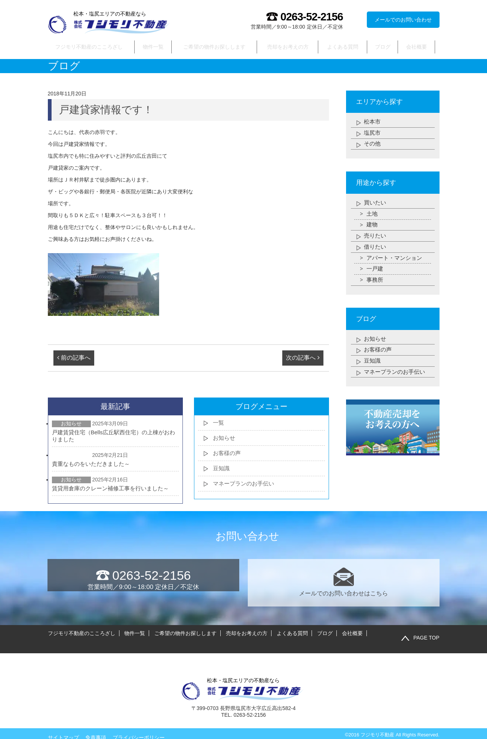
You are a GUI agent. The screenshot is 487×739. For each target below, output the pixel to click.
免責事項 (95, 729)
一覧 (219, 423)
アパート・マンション (396, 259)
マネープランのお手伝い (245, 484)
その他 (373, 144)
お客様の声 (228, 454)
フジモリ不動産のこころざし (89, 47)
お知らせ (225, 438)
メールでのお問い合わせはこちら (343, 582)
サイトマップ (63, 729)
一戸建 (375, 270)
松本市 (373, 122)
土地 (372, 215)
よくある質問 (343, 47)
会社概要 (416, 47)
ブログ (383, 47)
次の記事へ (302, 358)
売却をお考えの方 (288, 47)
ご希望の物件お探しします (214, 47)
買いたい (376, 203)
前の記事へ (74, 358)
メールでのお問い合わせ (403, 20)
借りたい (376, 248)
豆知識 (222, 469)
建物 (372, 226)
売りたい (376, 237)
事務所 (375, 281)
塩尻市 (373, 133)
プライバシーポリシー (139, 729)
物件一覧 (153, 47)
